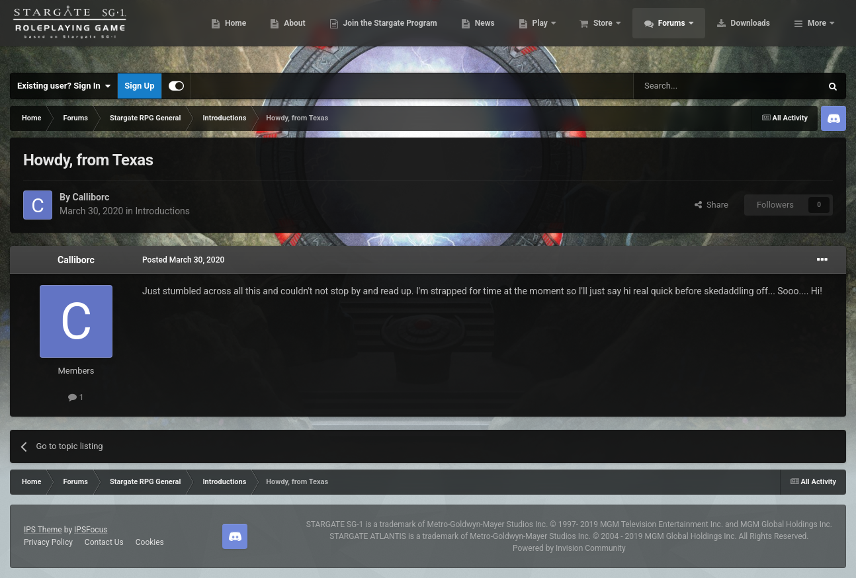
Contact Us (104, 542)
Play (616, 33)
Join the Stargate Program (466, 33)
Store (679, 33)
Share (711, 205)
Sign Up (139, 86)
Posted (183, 260)
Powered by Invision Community (569, 548)
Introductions (163, 211)
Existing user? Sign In (63, 86)
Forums (748, 33)
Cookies (150, 542)
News (561, 33)
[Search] (696, 86)
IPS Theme (43, 529)
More (817, 33)
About (370, 33)
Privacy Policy (48, 542)
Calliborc (90, 197)
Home (311, 33)
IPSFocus (90, 529)
